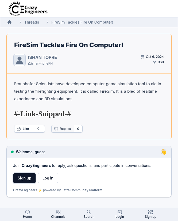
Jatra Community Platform (82, 190)
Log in (47, 178)
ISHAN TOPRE (42, 57)
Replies (62, 129)
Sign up (24, 178)
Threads (31, 22)
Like (23, 129)
